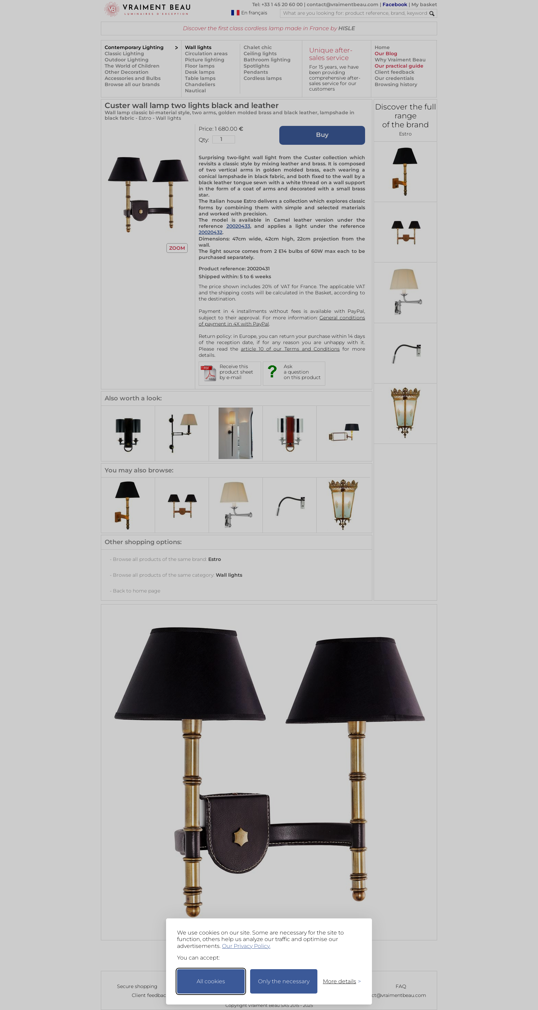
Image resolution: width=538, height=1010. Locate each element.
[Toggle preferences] (339, 981)
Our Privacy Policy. (246, 946)
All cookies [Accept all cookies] (211, 981)
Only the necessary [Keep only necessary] (283, 981)
